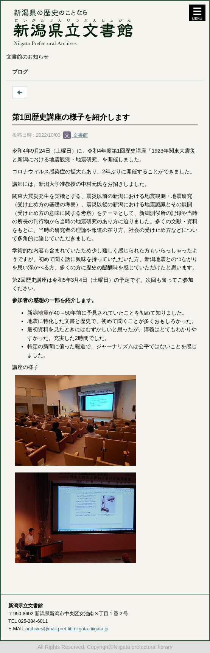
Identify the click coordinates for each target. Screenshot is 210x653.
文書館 (75, 135)
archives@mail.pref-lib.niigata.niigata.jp (66, 628)
